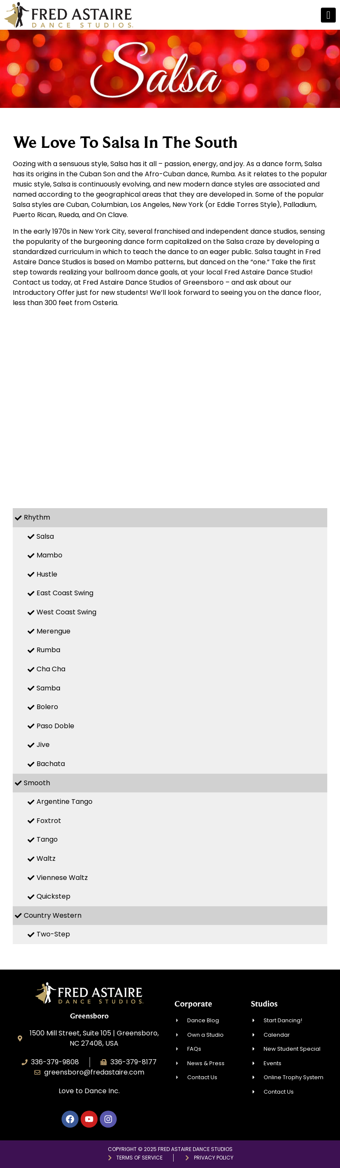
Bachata (51, 764)
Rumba (48, 650)
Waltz (46, 858)
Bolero (47, 707)
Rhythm (37, 517)
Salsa (45, 536)
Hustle (47, 574)
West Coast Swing (66, 612)
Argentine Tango (65, 801)
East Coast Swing (65, 593)
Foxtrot (49, 821)
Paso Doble (55, 726)
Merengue (53, 631)
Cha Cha (51, 669)
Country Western (52, 915)
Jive (43, 744)
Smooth (37, 783)
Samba (48, 688)
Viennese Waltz (62, 877)
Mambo (49, 555)
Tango (47, 839)
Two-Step (53, 934)
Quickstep (53, 896)
